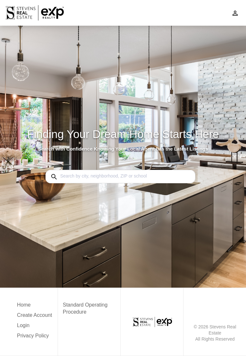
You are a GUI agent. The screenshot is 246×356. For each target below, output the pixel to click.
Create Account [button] (34, 315)
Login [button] (23, 325)
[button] (34, 327)
